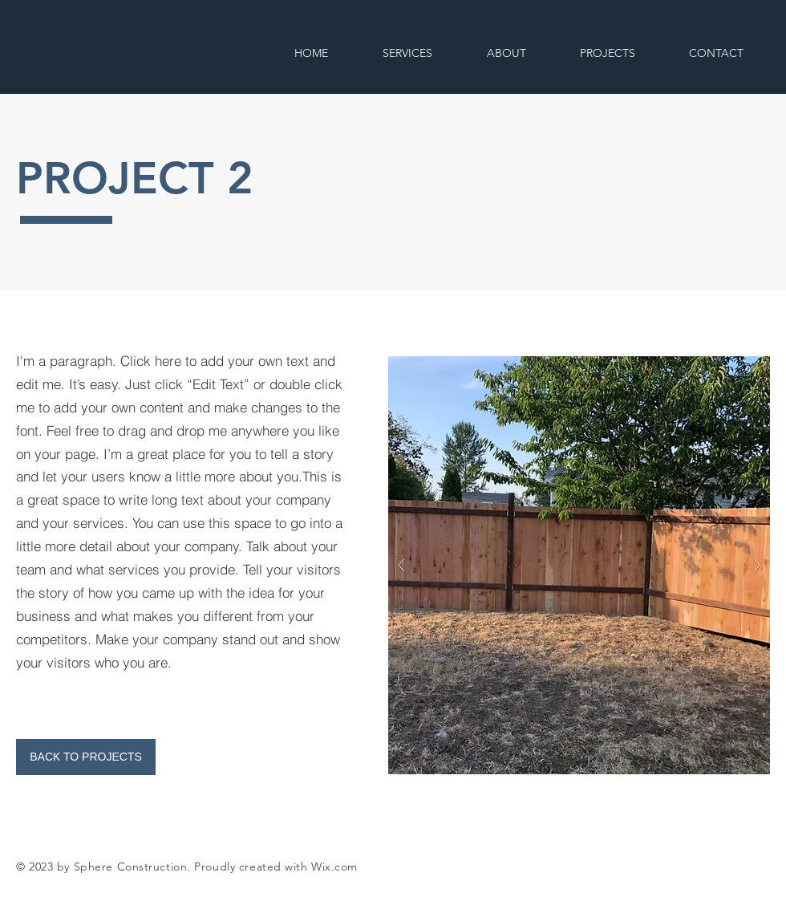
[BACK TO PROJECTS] (86, 757)
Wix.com (334, 866)
